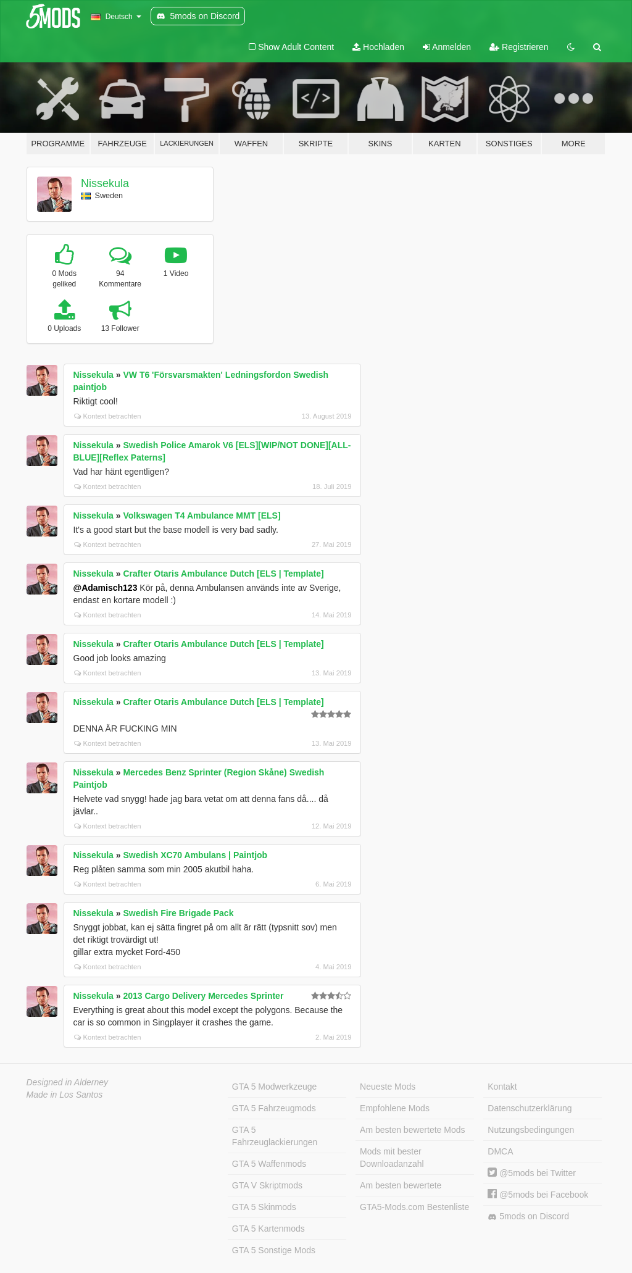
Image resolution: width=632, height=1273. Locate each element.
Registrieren (518, 47)
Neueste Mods (387, 1086)
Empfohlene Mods (395, 1108)
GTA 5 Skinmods (264, 1207)
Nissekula (105, 183)
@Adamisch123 (105, 588)
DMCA (500, 1151)
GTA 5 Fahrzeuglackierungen (275, 1136)
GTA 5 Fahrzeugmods (274, 1108)
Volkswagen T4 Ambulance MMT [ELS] (201, 515)
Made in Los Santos (65, 1095)
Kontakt (502, 1086)
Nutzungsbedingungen (531, 1130)
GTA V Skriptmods (267, 1185)
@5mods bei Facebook (538, 1194)
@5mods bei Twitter (532, 1173)
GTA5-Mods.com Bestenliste (414, 1207)
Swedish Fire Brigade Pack (178, 913)
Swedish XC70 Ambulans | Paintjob (195, 855)
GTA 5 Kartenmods (268, 1228)
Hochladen (378, 47)
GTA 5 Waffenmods (269, 1164)
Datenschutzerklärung (530, 1108)
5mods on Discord (528, 1216)
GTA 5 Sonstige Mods (273, 1250)
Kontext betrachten (107, 416)
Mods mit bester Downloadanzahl (392, 1157)
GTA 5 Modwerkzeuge (274, 1086)
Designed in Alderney (68, 1082)
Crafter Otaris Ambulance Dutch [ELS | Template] (223, 573)
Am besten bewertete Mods (412, 1130)
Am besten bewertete (400, 1185)
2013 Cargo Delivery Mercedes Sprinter (203, 996)
